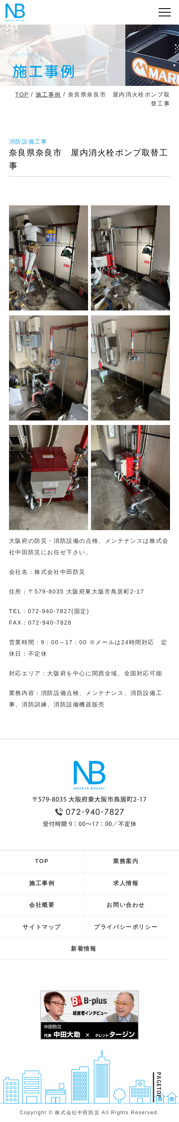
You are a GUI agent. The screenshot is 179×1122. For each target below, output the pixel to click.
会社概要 (41, 905)
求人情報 (125, 883)
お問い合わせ (125, 905)
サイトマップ (42, 927)
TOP (22, 94)
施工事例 (48, 94)
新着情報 (83, 948)
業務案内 (125, 861)
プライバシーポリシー (126, 927)
